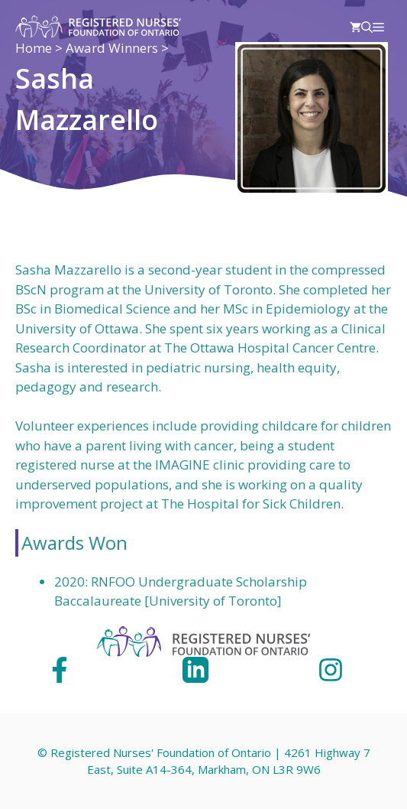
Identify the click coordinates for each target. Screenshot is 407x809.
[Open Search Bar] (367, 27)
